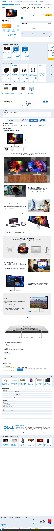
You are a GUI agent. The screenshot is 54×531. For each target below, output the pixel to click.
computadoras (22, 425)
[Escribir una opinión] (20, 370)
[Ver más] (6, 81)
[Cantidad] (43, 15)
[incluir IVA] (49, 528)
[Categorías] (8, 4)
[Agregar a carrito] (48, 15)
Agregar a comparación (37, 4)
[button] (11, 1)
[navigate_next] (51, 65)
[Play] (27, 170)
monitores (18, 425)
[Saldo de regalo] (4, 530)
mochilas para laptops (19, 427)
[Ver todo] (42, 75)
